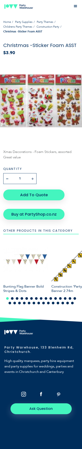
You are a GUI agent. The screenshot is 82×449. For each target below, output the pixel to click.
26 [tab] (58, 303)
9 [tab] (46, 298)
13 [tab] (65, 298)
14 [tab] (70, 298)
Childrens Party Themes (17, 27)
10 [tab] (50, 298)
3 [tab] (17, 298)
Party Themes (45, 22)
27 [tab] (62, 303)
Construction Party (48, 27)
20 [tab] (29, 303)
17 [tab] (14, 303)
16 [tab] (10, 303)
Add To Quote (34, 195)
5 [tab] (26, 298)
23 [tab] (43, 303)
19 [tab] (24, 303)
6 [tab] (31, 298)
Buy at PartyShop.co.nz (34, 214)
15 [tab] (74, 298)
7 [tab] (36, 298)
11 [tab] (55, 298)
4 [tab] (22, 298)
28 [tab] (67, 303)
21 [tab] (34, 303)
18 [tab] (19, 303)
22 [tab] (38, 303)
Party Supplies (24, 22)
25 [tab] (53, 303)
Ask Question (41, 408)
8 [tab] (41, 298)
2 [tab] (12, 298)
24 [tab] (48, 303)
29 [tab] (72, 303)
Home (7, 22)
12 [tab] (60, 298)
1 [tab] (7, 298)
